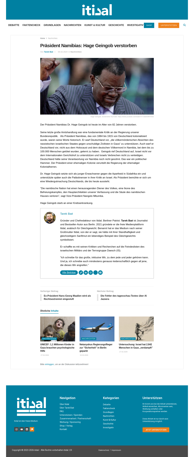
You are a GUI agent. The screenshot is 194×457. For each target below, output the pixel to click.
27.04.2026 (44, 355)
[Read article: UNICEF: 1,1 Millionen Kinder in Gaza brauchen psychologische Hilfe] (57, 329)
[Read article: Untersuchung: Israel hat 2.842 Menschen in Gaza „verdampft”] (136, 329)
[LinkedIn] (86, 272)
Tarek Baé (48, 52)
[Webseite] (81, 272)
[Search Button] (184, 25)
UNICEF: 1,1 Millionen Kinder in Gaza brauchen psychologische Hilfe (57, 347)
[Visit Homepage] (97, 10)
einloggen (49, 364)
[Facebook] (100, 272)
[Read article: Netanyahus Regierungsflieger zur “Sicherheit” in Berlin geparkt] (97, 329)
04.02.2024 (63, 52)
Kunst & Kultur (94, 25)
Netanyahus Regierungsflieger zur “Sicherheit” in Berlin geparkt (96, 347)
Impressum (116, 450)
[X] (95, 272)
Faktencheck (31, 25)
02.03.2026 (84, 355)
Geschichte (116, 25)
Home (42, 38)
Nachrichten (72, 25)
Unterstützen (169, 25)
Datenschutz (103, 450)
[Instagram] (90, 272)
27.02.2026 (123, 352)
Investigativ (135, 25)
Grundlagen (52, 25)
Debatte (13, 25)
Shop (149, 25)
